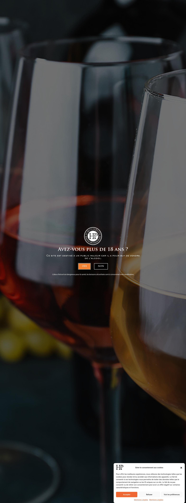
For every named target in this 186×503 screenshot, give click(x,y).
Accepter (126, 495)
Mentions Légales (141, 500)
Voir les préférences (172, 495)
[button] (181, 468)
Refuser (149, 495)
